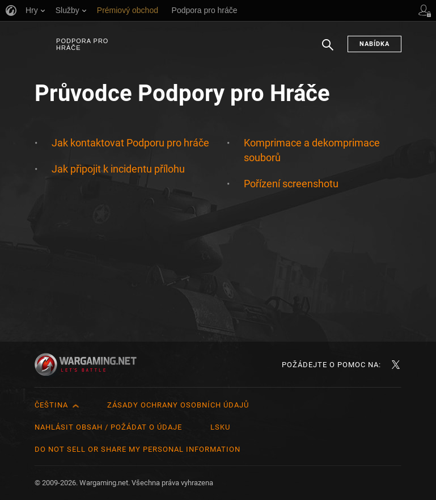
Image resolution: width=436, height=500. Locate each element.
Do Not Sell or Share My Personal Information (137, 449)
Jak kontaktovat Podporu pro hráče (130, 143)
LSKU (220, 427)
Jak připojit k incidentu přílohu (118, 169)
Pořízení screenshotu (291, 184)
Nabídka (374, 44)
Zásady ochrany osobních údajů (178, 405)
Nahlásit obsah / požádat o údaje (108, 427)
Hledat (327, 50)
